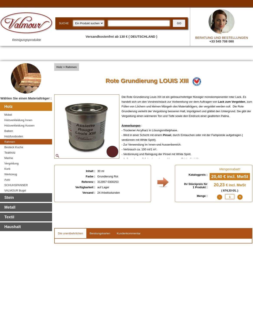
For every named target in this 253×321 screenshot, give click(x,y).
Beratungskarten (100, 233)
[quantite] (229, 196)
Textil (9, 217)
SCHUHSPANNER (16, 185)
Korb (7, 168)
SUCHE (64, 23)
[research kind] (88, 23)
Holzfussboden (13, 136)
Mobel (8, 114)
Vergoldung (11, 163)
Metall (9, 207)
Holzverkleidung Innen (18, 120)
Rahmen (9, 141)
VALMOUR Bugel (15, 190)
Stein (9, 197)
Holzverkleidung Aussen (19, 125)
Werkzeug (10, 174)
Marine (8, 158)
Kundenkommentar (129, 233)
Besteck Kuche (13, 147)
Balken (8, 131)
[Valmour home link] (26, 24)
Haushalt (12, 227)
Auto (7, 179)
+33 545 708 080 (221, 41)
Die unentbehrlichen (70, 233)
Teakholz (9, 152)
